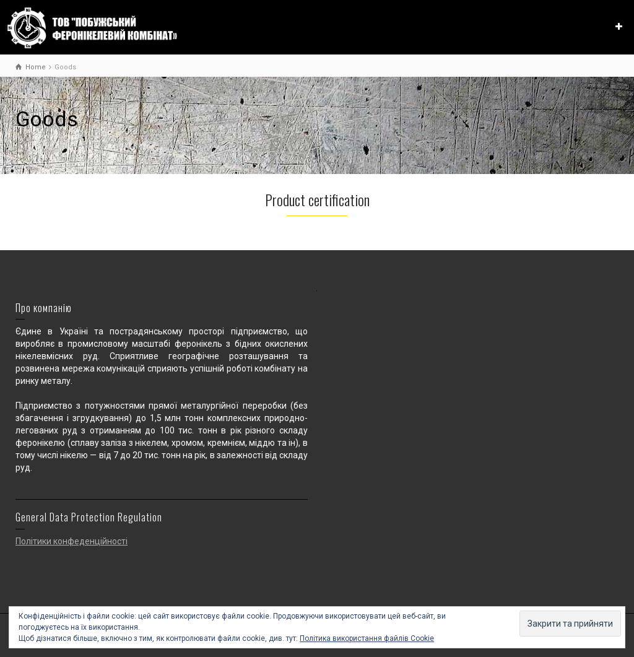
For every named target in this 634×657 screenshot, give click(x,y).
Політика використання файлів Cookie (367, 638)
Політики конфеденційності (71, 541)
